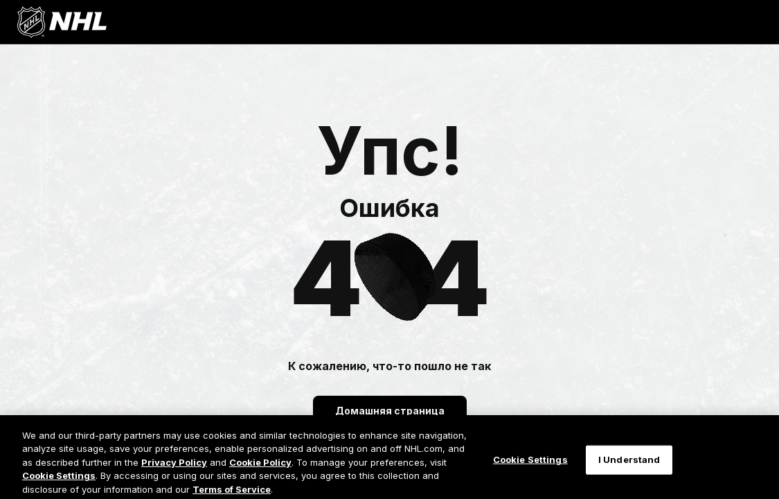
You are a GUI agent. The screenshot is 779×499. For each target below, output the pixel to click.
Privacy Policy (174, 469)
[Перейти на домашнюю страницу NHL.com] (62, 22)
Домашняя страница (390, 411)
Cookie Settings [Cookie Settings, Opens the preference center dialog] (530, 467)
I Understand (629, 467)
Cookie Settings (59, 483)
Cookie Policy (260, 469)
